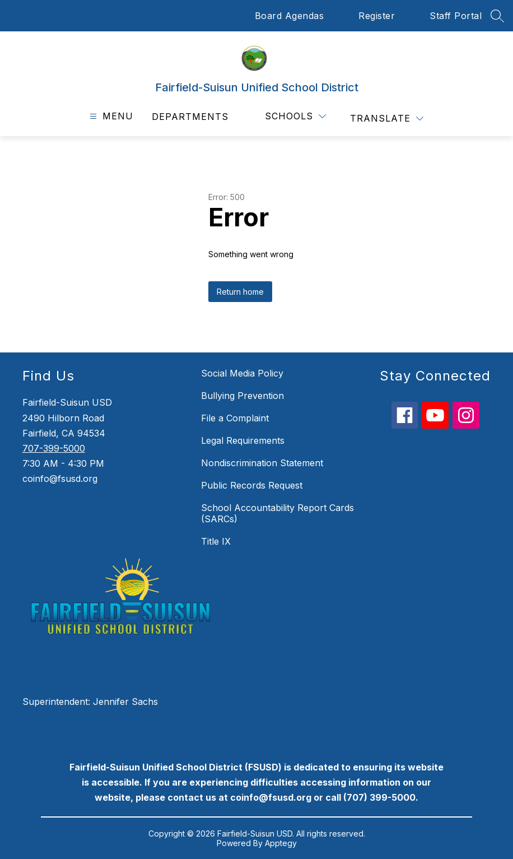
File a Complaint (235, 418)
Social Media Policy (242, 373)
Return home (240, 291)
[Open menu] (110, 116)
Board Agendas (289, 15)
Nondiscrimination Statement (262, 462)
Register (376, 15)
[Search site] (497, 15)
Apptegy (281, 843)
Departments (190, 116)
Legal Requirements (243, 440)
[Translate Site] (386, 119)
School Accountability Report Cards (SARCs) (277, 513)
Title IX (216, 541)
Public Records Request (251, 485)
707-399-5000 (53, 448)
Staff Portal (456, 15)
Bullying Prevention (242, 395)
